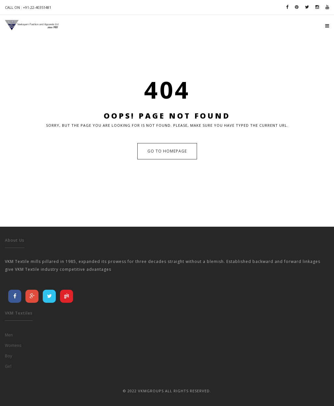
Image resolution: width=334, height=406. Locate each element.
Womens (13, 345)
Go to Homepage (167, 151)
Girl (8, 366)
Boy (8, 356)
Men (9, 335)
